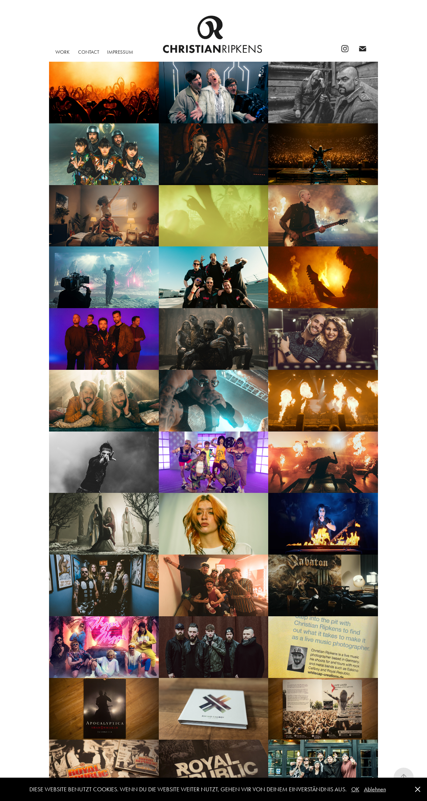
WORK (62, 52)
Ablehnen (375, 789)
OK (355, 789)
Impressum (120, 52)
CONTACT (88, 52)
